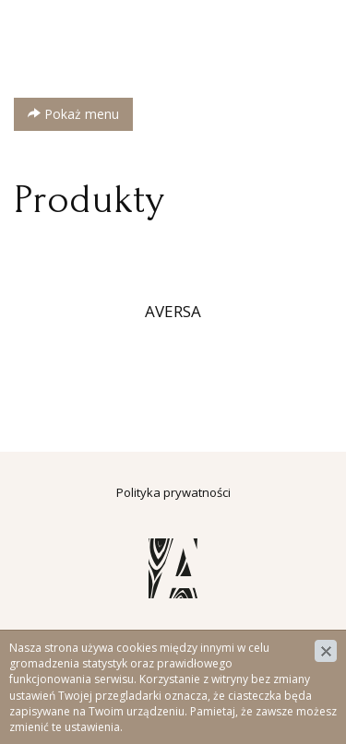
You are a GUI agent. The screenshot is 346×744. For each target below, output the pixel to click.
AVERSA (173, 311)
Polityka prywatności (173, 492)
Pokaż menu (73, 114)
